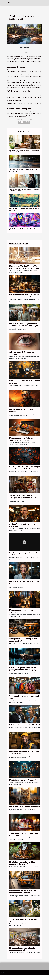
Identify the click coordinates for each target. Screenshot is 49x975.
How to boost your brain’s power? (22, 780)
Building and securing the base (23, 50)
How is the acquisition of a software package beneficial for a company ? (23, 669)
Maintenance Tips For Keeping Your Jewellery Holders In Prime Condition (24, 267)
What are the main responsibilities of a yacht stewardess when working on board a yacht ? (24, 326)
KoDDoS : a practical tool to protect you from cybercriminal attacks (24, 468)
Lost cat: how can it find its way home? (24, 807)
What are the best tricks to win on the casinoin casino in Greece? (24, 296)
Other (12, 9)
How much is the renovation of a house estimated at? (22, 949)
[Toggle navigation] (9, 2)
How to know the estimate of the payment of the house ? (22, 863)
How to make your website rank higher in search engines (21, 439)
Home (8, 9)
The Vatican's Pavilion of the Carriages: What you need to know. (23, 497)
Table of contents (24, 47)
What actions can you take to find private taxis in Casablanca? (22, 892)
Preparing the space (23, 49)
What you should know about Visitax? (24, 725)
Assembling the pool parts (23, 52)
